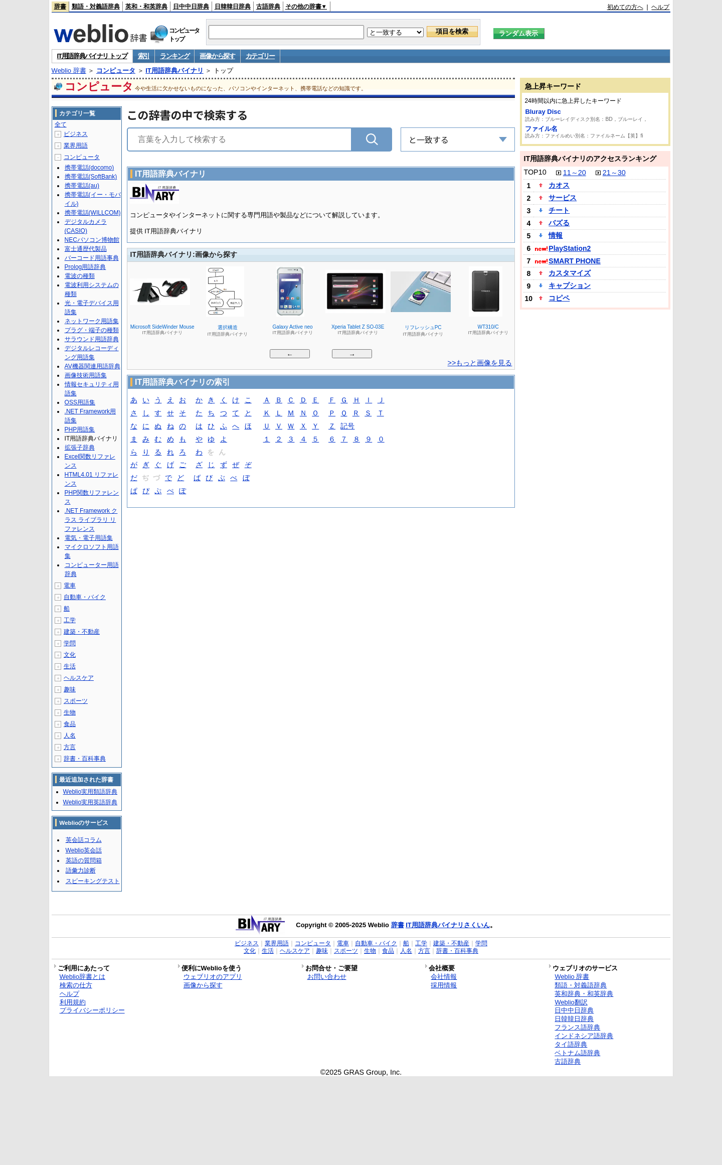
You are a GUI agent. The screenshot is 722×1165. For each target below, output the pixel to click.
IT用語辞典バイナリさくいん (448, 925)
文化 (70, 654)
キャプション (570, 285)
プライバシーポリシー (92, 1010)
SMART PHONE (574, 261)
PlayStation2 (570, 248)
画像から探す (217, 56)
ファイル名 (541, 128)
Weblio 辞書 (69, 70)
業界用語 (76, 145)
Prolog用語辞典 (85, 266)
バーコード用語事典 (92, 257)
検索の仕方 (76, 985)
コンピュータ (115, 70)
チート (559, 210)
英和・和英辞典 (146, 7)
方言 (70, 747)
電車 (70, 585)
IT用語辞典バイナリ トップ (92, 56)
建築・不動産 (82, 631)
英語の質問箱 (84, 860)
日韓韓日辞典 (233, 7)
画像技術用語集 (86, 375)
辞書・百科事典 (85, 758)
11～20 (574, 173)
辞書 (60, 7)
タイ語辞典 (571, 1044)
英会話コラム (84, 839)
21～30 (614, 173)
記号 (347, 426)
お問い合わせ (326, 976)
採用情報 (444, 985)
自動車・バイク (85, 597)
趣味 (70, 689)
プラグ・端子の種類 (92, 330)
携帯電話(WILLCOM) (93, 212)
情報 (556, 235)
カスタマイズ (570, 273)
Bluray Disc (543, 111)
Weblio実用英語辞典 (90, 802)
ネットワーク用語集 (92, 321)
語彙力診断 (81, 870)
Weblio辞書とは (82, 976)
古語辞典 (268, 7)
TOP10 (534, 172)
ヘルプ (660, 7)
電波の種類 (80, 275)
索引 (143, 56)
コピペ (559, 298)
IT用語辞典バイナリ (174, 70)
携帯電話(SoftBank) (91, 176)
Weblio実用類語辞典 (90, 791)
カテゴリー (260, 56)
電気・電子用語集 (89, 537)
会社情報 (444, 976)
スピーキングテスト (93, 881)
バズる (559, 223)
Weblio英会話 (84, 850)
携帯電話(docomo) (89, 167)
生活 (70, 666)
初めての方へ (625, 7)
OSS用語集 (80, 402)
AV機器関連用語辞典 (92, 366)
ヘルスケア (79, 677)
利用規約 (73, 1002)
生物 (70, 712)
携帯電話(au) (82, 185)
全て (61, 124)
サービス (563, 198)
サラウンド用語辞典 (92, 339)
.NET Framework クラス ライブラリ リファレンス (91, 519)
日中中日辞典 (191, 7)
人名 (70, 735)
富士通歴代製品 (86, 248)
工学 (70, 620)
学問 (70, 643)
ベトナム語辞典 (577, 1053)
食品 (70, 723)
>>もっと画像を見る (480, 363)
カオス (559, 185)
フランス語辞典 (577, 1027)
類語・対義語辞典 (96, 7)
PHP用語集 (80, 429)
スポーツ (76, 700)
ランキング (175, 56)
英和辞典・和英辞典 (584, 993)
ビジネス (76, 133)
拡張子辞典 (80, 447)
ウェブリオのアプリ (213, 976)
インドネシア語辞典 (584, 1036)
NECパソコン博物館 (92, 239)
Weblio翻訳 (571, 1002)
